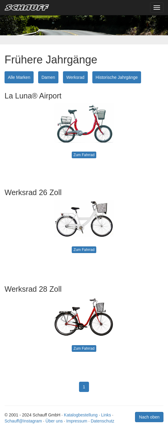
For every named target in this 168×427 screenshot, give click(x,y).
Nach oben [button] (149, 417)
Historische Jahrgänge (117, 77)
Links (106, 415)
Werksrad (75, 77)
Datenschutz (102, 421)
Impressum (76, 421)
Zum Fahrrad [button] (84, 155)
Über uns (54, 421)
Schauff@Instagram (23, 421)
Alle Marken (19, 77)
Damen (48, 77)
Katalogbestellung (80, 415)
